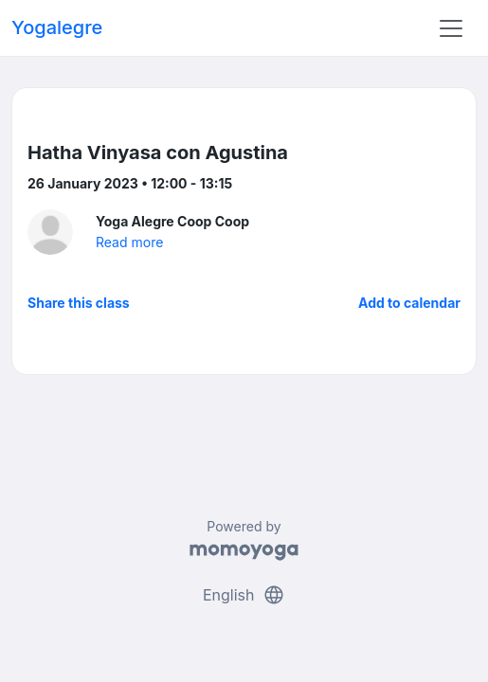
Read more (129, 242)
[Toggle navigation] (451, 28)
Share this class (78, 303)
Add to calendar (409, 303)
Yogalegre (56, 27)
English (244, 594)
